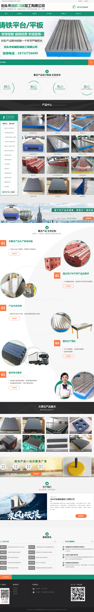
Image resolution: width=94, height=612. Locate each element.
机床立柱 (33, 175)
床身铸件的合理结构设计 (42, 557)
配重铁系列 (7, 182)
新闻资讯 (47, 535)
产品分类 (10, 117)
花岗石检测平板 (33, 450)
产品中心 (47, 104)
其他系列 (6, 186)
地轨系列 (6, 168)
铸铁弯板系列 (8, 159)
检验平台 (57, 133)
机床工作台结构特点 (41, 562)
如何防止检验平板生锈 (13, 557)
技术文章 (6, 541)
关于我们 (47, 486)
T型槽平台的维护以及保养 (14, 552)
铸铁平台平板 (82, 154)
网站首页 (86, 1)
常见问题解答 (70, 541)
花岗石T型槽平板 (57, 432)
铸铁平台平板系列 (9, 128)
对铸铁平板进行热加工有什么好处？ (16, 547)
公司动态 (15, 588)
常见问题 (15, 593)
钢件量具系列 (8, 173)
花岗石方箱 (10, 450)
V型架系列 (7, 164)
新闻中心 (63, 13)
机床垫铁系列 (8, 155)
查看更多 (81, 516)
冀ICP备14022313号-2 (62, 609)
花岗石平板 (33, 196)
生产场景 (49, 13)
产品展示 (34, 13)
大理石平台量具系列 (9, 141)
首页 (6, 13)
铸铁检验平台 (33, 133)
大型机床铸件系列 (9, 132)
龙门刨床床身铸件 (58, 175)
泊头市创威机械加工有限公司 (12, 1)
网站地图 (80, 1)
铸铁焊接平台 (33, 154)
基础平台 (82, 133)
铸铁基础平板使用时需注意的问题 (44, 567)
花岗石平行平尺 (57, 450)
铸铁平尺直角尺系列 (9, 146)
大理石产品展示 (47, 408)
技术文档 (15, 591)
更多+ (55, 541)
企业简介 (19, 13)
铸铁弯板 (82, 196)
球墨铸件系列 (8, 177)
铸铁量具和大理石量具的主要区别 (44, 552)
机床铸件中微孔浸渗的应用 (14, 562)
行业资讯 (15, 590)
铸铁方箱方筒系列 (9, 150)
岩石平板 (57, 196)
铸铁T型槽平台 (58, 154)
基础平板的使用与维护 (13, 567)
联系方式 (78, 13)
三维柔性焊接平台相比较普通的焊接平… (46, 547)
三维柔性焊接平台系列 (10, 137)
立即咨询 (88, 218)
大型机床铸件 (82, 175)
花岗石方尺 (80, 432)
